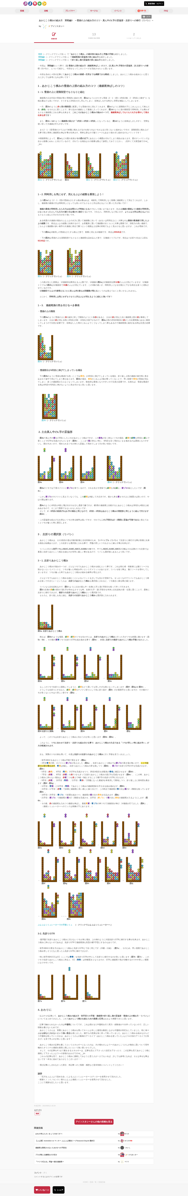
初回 (40, 54)
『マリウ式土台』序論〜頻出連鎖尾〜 (49, 1162)
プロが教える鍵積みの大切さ (46, 1155)
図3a (40, 361)
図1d (115, 180)
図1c (88, 180)
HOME (85, 1182)
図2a (40, 276)
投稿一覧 (93, 1182)
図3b (44, 420)
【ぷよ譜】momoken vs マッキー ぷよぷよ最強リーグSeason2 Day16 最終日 (65, 1141)
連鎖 (37, 1113)
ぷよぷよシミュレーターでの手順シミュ (55, 925)
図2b (69, 276)
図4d (110, 482)
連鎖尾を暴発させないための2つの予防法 (51, 1148)
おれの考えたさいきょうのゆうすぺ (48, 1134)
